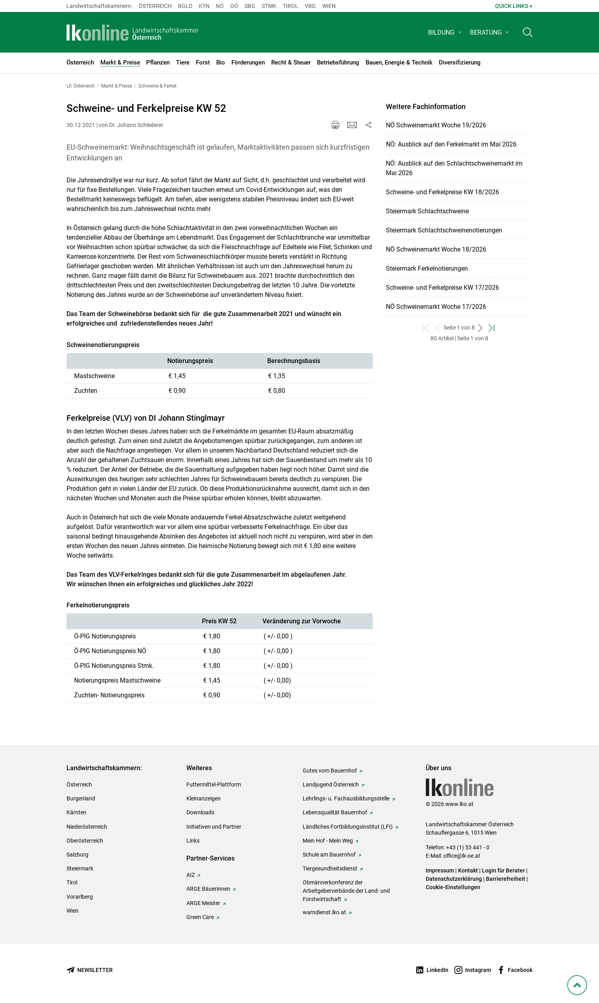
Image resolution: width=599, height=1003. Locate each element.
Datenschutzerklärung (454, 879)
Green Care (200, 917)
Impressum (440, 870)
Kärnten (76, 812)
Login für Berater (503, 870)
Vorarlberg (80, 897)
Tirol (290, 6)
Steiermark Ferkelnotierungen (427, 268)
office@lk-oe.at (461, 856)
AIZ (190, 875)
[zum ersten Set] (426, 328)
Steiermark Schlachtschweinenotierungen (444, 230)
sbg (250, 6)
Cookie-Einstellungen (453, 887)
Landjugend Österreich (331, 784)
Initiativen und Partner (213, 826)
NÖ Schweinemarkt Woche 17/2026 (436, 306)
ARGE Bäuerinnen (208, 889)
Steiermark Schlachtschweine (427, 211)
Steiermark (80, 868)
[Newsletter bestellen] (90, 970)
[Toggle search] (527, 34)
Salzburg (77, 854)
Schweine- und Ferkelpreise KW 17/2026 (442, 287)
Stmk (269, 6)
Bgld (185, 6)
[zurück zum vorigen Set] (438, 328)
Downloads (200, 812)
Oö (234, 6)
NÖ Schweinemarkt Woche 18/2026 (436, 249)
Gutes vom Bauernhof (330, 770)
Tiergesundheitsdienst (330, 868)
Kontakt (468, 870)
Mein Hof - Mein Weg (328, 840)
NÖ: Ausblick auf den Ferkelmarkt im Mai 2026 (451, 144)
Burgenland (81, 798)
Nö (220, 6)
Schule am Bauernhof (329, 854)
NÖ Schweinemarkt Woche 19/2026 (436, 125)
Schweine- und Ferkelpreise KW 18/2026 (442, 192)
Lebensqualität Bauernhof (335, 812)
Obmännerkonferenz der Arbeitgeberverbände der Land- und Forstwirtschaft (346, 890)
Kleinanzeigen (203, 798)
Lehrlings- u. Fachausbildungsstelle (346, 798)
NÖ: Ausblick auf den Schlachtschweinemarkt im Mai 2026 (454, 168)
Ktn (204, 6)
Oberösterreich (85, 840)
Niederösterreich (87, 826)
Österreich (155, 6)
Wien (329, 6)
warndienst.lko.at (324, 912)
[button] (446, 34)
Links (193, 840)
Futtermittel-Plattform (213, 784)
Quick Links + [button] (513, 6)
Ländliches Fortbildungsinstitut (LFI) (348, 826)
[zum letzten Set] (492, 328)
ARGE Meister (203, 903)
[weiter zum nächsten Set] (480, 328)
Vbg (310, 6)
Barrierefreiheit (505, 879)
